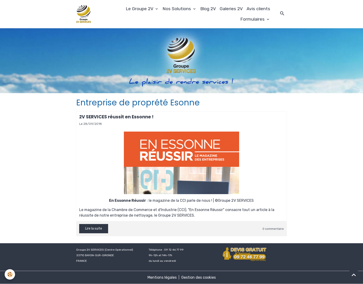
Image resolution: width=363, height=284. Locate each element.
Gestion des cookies (198, 277)
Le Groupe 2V (140, 8)
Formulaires (253, 19)
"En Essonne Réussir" (206, 210)
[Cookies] (10, 274)
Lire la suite (93, 228)
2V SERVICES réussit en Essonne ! (116, 117)
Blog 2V (208, 8)
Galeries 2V (231, 8)
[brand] (84, 14)
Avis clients (258, 8)
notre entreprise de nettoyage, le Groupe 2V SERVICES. (147, 215)
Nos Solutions (177, 8)
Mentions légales (162, 277)
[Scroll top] (354, 275)
